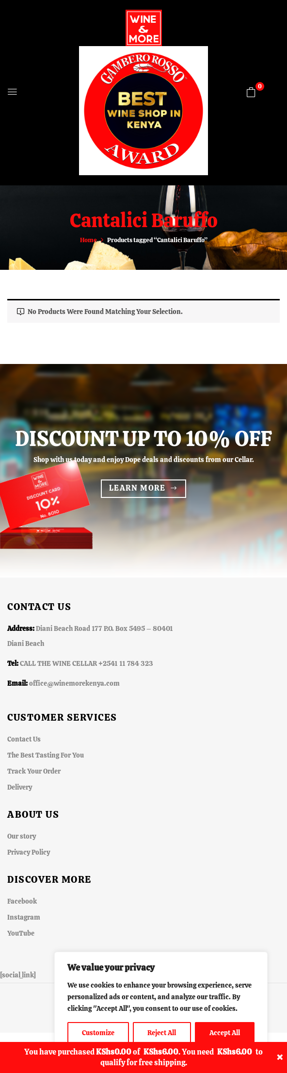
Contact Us (24, 739)
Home (88, 240)
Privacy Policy (28, 852)
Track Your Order (34, 771)
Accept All (224, 1032)
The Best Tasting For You (45, 755)
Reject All (161, 1032)
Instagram (23, 917)
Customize (98, 1032)
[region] (161, 1003)
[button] (251, 92)
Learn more (137, 488)
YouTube (20, 933)
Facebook (22, 901)
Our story (21, 836)
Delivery (19, 787)
